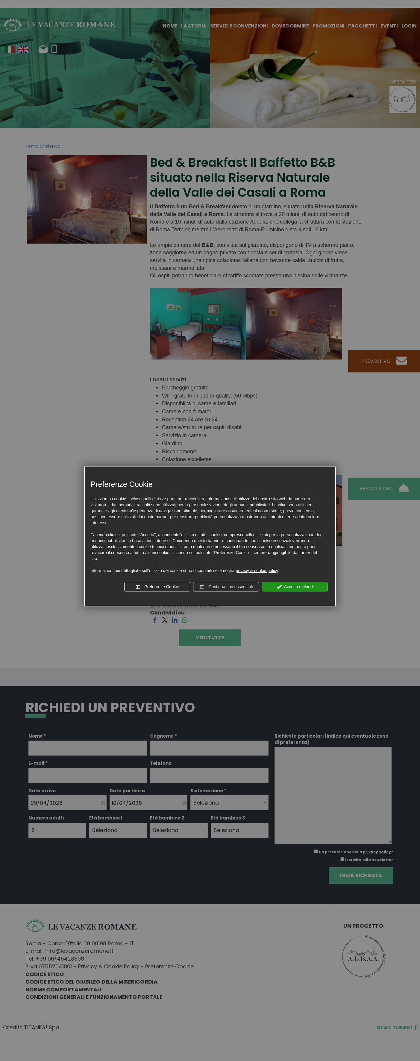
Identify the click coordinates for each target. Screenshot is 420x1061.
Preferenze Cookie (157, 587)
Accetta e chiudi (295, 587)
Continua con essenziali (226, 587)
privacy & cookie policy (257, 570)
